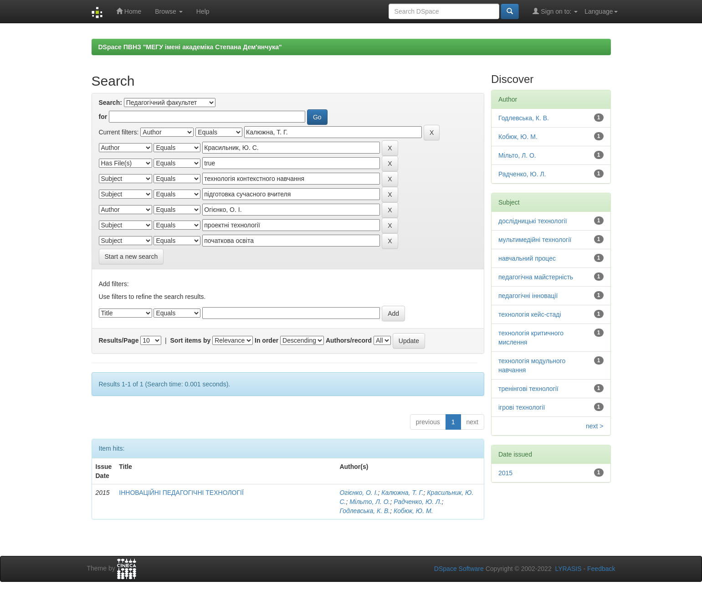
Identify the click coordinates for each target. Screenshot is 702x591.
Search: (110, 102)
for (103, 116)
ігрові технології (521, 407)
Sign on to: (555, 11)
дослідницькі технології (532, 221)
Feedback (601, 568)
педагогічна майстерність (535, 277)
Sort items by (190, 340)
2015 (505, 473)
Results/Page (119, 340)
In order (266, 340)
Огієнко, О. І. (358, 492)
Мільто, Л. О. (369, 501)
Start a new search (131, 256)
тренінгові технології (528, 388)
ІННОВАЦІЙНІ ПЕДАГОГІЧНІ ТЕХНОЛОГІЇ (181, 492)
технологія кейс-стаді (529, 314)
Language (600, 11)
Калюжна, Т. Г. (402, 492)
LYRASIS (568, 568)
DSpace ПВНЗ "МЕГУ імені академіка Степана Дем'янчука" (190, 47)
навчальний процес (527, 258)
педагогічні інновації (528, 295)
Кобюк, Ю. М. (413, 510)
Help (203, 11)
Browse (169, 11)
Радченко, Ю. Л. (417, 501)
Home (128, 11)
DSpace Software (459, 568)
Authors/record (349, 340)
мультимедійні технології (534, 239)
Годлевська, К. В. (364, 510)
